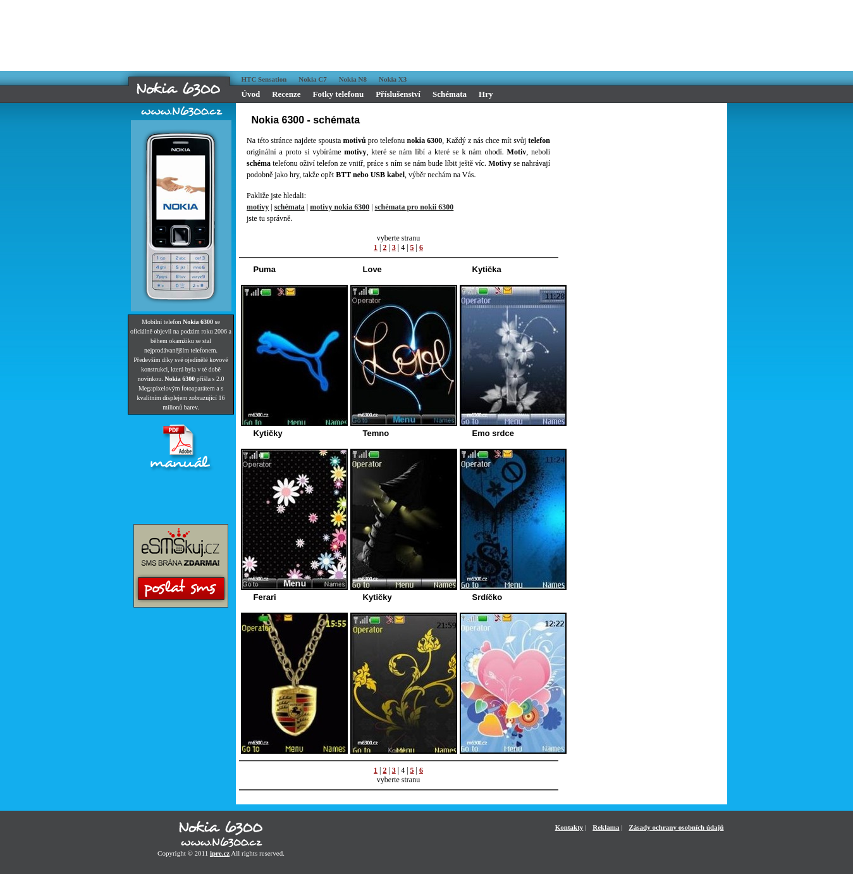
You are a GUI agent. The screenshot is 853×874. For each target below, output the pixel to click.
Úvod (251, 94)
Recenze (286, 94)
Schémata (450, 94)
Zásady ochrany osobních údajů (676, 827)
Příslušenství (398, 94)
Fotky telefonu (338, 94)
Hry (486, 94)
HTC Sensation (264, 79)
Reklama (605, 827)
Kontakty (569, 827)
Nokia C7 (312, 79)
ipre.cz (220, 853)
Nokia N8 (353, 79)
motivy (258, 207)
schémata (289, 207)
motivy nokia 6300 (339, 207)
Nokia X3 (393, 79)
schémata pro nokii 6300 (414, 207)
